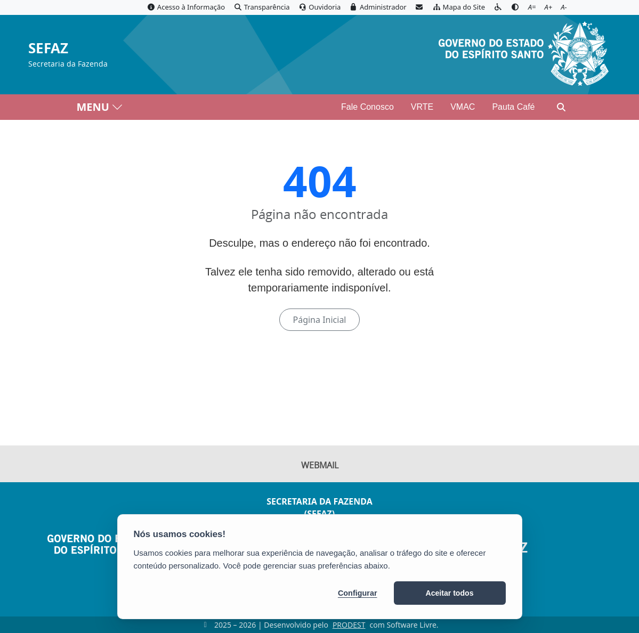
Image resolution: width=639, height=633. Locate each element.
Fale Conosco (367, 106)
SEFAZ (48, 48)
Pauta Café (513, 106)
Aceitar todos (450, 593)
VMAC (462, 106)
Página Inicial (319, 320)
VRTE (422, 106)
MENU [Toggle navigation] (100, 107)
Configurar (357, 593)
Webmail (319, 465)
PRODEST (349, 625)
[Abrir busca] (561, 107)
